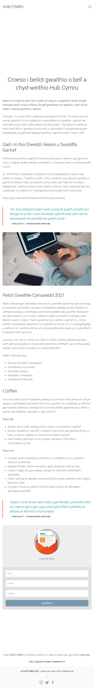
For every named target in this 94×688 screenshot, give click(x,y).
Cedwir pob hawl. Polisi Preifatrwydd (47, 671)
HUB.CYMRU (13, 7)
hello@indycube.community (47, 662)
